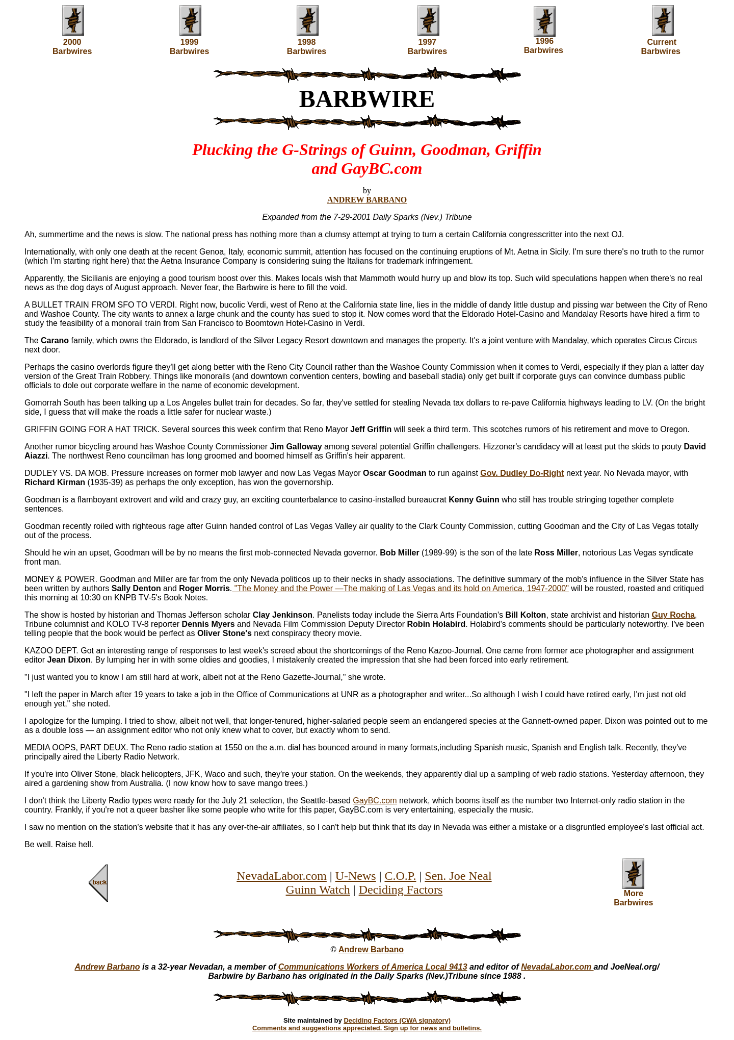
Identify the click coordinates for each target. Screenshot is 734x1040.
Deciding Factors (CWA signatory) (397, 1020)
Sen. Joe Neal (458, 875)
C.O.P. (400, 875)
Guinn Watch (318, 889)
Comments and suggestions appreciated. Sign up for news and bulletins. (367, 1028)
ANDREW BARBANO (367, 199)
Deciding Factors (401, 889)
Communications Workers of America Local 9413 (372, 966)
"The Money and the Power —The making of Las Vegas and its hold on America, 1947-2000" (400, 588)
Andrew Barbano (371, 949)
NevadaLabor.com (282, 875)
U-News (355, 875)
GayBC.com (375, 800)
